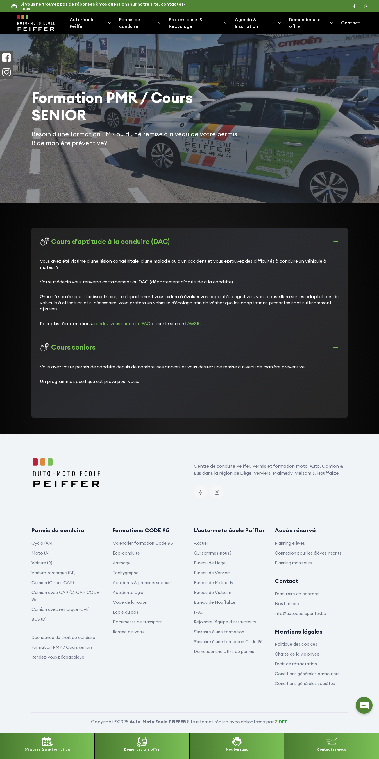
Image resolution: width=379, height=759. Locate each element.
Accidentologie (128, 592)
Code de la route (130, 602)
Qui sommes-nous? (213, 553)
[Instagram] (217, 492)
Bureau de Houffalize (214, 602)
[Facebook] (200, 492)
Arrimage (122, 563)
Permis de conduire (140, 23)
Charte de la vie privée (297, 654)
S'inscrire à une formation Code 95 (228, 641)
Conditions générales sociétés (305, 683)
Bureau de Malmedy (213, 582)
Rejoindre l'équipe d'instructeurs (225, 622)
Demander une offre (311, 23)
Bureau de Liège (210, 563)
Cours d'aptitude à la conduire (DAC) (105, 241)
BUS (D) (38, 619)
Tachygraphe (126, 572)
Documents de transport (137, 622)
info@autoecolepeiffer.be (300, 613)
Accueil (201, 543)
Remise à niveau (128, 631)
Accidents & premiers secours (142, 582)
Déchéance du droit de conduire (63, 637)
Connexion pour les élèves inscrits (308, 553)
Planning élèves (290, 543)
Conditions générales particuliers (307, 673)
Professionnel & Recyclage (198, 23)
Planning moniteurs (293, 563)
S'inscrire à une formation (219, 631)
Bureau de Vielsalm (212, 592)
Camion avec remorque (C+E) (60, 609)
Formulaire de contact (297, 593)
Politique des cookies (296, 644)
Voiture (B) (41, 563)
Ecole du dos (125, 612)
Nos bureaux (287, 603)
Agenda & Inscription (258, 23)
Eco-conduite (126, 553)
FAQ (198, 612)
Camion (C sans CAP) (52, 582)
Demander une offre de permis (224, 651)
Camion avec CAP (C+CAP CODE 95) (65, 596)
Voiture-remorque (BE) (53, 572)
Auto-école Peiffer (91, 23)
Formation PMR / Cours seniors (62, 647)
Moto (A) (40, 553)
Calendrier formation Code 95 (143, 543)
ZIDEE (281, 722)
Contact (350, 23)
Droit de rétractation (296, 663)
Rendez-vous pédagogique (57, 657)
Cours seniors (68, 347)
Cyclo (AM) (42, 543)
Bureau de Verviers (212, 572)
